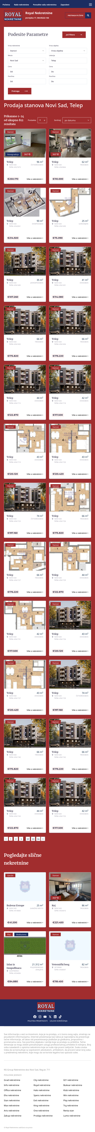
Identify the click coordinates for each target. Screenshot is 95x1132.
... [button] (24, 838)
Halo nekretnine (41, 1089)
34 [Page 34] (38, 838)
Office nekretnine (12, 1089)
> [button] (43, 838)
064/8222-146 (43, 18)
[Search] (88, 15)
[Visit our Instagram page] (40, 1016)
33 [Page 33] (33, 838)
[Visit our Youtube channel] (45, 1016)
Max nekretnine (11, 1104)
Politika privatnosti (38, 1020)
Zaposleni (65, 4)
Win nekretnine (70, 1094)
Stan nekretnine (12, 1099)
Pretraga (20, 90)
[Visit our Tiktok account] (60, 1016)
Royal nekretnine (42, 1084)
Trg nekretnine (70, 1104)
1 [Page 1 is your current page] (10, 838)
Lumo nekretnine (71, 1115)
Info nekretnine (11, 1084)
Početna (6, 4)
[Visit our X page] (50, 1016)
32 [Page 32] (28, 838)
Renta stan (68, 1110)
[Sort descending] (44, 119)
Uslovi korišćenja (58, 1020)
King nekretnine (41, 1104)
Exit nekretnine (41, 1099)
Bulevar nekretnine (72, 1084)
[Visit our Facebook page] (34, 1016)
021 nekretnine (70, 1079)
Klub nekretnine (71, 1089)
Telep (53, 60)
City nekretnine (41, 1079)
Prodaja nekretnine (43, 1115)
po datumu (70, 119)
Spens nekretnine (42, 1094)
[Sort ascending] (40, 119)
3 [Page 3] (21, 838)
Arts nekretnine (11, 1110)
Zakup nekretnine (12, 1115)
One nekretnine (41, 1110)
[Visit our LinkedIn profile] (55, 1016)
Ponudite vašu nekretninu (44, 4)
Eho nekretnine (11, 1094)
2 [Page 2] (16, 838)
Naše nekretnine (21, 4)
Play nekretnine (71, 1099)
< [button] (6, 838)
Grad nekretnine (12, 1079)
